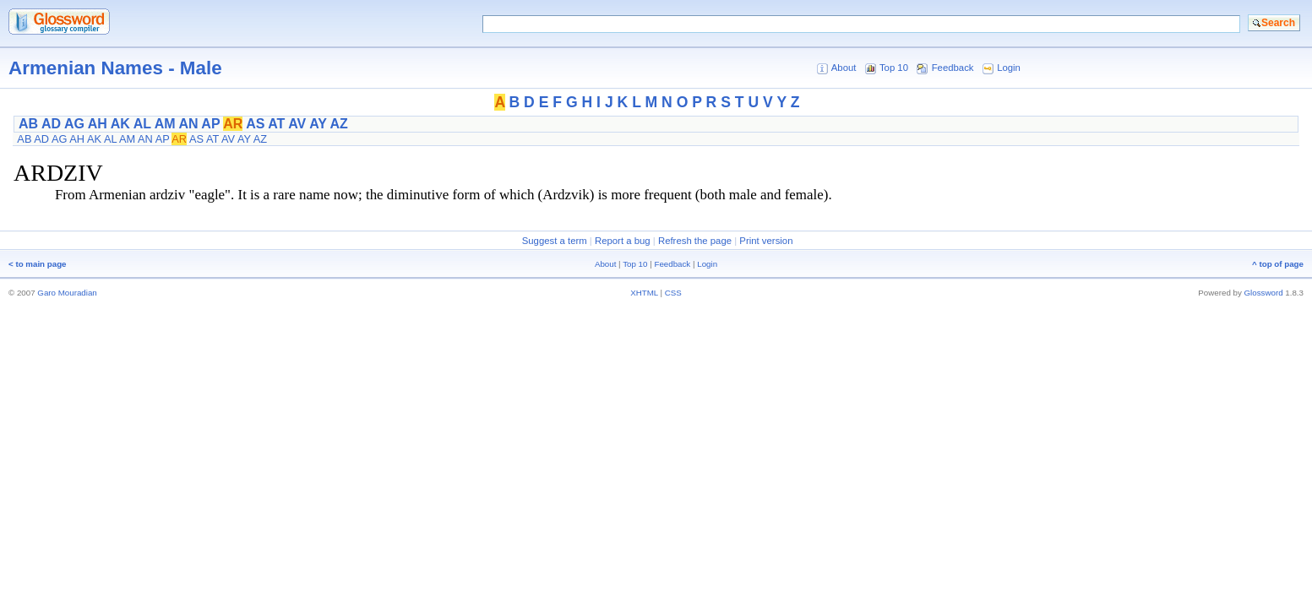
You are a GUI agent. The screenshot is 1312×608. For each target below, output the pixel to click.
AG (74, 124)
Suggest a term (554, 241)
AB (28, 124)
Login (1009, 67)
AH (97, 124)
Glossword (1263, 292)
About (844, 67)
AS (255, 124)
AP (210, 124)
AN (188, 124)
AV (297, 124)
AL (142, 124)
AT (276, 124)
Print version (765, 241)
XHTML (644, 292)
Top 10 (893, 67)
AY (317, 124)
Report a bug (623, 241)
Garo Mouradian (66, 292)
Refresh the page (695, 241)
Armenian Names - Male (115, 68)
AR (232, 124)
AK (120, 124)
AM (165, 124)
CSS (673, 292)
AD (51, 124)
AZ (338, 124)
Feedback (953, 67)
